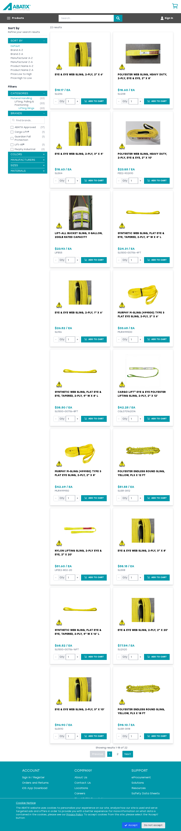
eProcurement (141, 777)
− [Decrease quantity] (56, 101)
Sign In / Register (33, 777)
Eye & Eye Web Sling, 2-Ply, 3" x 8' (142, 550)
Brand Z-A (17, 54)
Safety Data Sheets (146, 793)
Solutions (138, 782)
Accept (131, 825)
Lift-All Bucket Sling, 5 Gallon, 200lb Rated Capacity (79, 235)
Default (15, 46)
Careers (79, 793)
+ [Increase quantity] (77, 101)
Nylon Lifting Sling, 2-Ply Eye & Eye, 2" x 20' (78, 552)
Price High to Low (21, 78)
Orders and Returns (35, 782)
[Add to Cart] (94, 101)
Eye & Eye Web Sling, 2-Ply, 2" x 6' (79, 74)
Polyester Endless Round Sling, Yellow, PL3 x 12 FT (141, 473)
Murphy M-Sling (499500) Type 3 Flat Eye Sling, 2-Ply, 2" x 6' (141, 314)
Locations (81, 788)
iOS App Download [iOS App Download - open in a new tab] (34, 788)
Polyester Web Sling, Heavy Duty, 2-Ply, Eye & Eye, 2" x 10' (142, 155)
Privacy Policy (74, 814)
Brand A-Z (17, 50)
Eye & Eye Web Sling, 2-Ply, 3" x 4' (79, 153)
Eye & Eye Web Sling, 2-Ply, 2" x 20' (143, 630)
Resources (139, 788)
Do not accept (153, 825)
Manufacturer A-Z (22, 58)
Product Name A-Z (22, 66)
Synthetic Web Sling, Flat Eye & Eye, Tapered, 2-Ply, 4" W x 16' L (78, 632)
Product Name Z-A (22, 70)
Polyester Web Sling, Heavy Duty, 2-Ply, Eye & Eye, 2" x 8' (142, 76)
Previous (97, 754)
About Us (80, 777)
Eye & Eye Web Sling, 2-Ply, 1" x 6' (79, 312)
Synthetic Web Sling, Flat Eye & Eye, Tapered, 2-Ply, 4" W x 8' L (78, 393)
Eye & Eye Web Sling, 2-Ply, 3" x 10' (79, 709)
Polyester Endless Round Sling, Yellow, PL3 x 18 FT (141, 711)
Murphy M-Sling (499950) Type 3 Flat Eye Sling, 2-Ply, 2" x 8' (78, 473)
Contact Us (82, 782)
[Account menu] (167, 18)
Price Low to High (21, 74)
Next (127, 754)
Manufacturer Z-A (22, 62)
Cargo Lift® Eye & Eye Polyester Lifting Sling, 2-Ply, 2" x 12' (142, 393)
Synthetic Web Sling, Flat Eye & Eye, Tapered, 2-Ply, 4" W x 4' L (141, 235)
